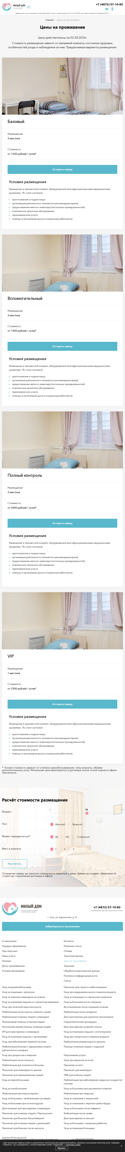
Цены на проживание (75, 961)
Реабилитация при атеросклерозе (20, 1093)
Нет (67, 836)
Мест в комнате (11, 848)
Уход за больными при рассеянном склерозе (88, 1088)
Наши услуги (8, 956)
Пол (4, 823)
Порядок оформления (14, 946)
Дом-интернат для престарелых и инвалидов (26, 1108)
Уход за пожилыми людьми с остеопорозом (87, 1031)
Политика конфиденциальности (81, 975)
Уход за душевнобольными (16, 987)
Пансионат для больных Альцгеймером (23, 1118)
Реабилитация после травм (78, 1113)
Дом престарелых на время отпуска (83, 1026)
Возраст (7, 811)
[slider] (87, 813)
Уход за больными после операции (82, 1002)
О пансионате (9, 941)
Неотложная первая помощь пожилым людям (26, 1026)
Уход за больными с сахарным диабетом (85, 1123)
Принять (62, 1148)
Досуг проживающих (13, 965)
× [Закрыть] (121, 1146)
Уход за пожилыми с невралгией (81, 1098)
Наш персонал (9, 951)
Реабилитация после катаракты (80, 1011)
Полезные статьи (72, 946)
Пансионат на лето (73, 1065)
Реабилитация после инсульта (18, 1060)
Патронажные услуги (75, 1055)
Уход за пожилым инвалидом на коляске (23, 997)
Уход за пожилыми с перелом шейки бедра (87, 1103)
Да (56, 836)
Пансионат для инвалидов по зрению (22, 1070)
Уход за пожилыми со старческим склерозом (88, 997)
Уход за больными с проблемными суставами (26, 1098)
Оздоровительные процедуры (80, 1021)
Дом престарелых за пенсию (79, 1118)
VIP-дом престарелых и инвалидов (20, 1031)
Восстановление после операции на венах (86, 1007)
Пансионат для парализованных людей (22, 1075)
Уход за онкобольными (14, 1088)
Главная (49, 19)
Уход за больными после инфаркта (82, 1108)
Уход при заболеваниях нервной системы (24, 1041)
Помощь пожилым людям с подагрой (84, 1046)
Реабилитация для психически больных (23, 1065)
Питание (6, 961)
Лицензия (69, 965)
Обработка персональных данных (82, 970)
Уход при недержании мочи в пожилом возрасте (90, 992)
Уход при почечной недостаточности (21, 1007)
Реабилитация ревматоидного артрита (84, 1041)
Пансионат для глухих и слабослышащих (85, 987)
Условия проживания (13, 970)
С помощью (83, 836)
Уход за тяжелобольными (15, 1080)
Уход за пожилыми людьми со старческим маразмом (30, 1002)
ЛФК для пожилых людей (77, 1075)
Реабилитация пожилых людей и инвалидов (25, 1016)
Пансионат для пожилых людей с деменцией (26, 1123)
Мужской (77, 824)
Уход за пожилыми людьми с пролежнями (24, 1036)
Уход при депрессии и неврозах (19, 1055)
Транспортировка (73, 956)
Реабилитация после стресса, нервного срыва (26, 1011)
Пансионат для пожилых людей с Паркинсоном (27, 1113)
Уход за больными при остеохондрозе (22, 1103)
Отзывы (68, 951)
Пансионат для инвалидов (77, 1070)
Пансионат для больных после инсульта (23, 1128)
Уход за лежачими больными (79, 1128)
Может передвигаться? (16, 836)
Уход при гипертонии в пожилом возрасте (86, 1036)
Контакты (69, 941)
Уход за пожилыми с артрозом (18, 992)
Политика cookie (73, 1145)
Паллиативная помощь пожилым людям (23, 1021)
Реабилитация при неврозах (79, 1093)
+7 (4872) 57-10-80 (109, 4)
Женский (60, 824)
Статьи (67, 980)
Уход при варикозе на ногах (78, 1060)
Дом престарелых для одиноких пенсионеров (88, 1016)
